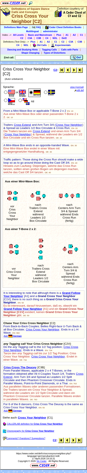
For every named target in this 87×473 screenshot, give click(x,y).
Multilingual (32, 31)
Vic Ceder (42, 461)
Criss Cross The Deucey (20, 367)
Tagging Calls (49, 49)
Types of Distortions (55, 52)
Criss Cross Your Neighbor (42, 329)
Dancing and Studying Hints (22, 49)
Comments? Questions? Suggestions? (24, 438)
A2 (74, 35)
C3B (39, 38)
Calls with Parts (69, 49)
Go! (76, 57)
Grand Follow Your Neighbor (23, 308)
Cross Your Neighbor (69, 124)
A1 (67, 35)
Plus (58, 35)
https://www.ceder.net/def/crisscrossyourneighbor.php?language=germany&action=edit (43, 454)
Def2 (64, 38)
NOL (55, 38)
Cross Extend (22, 124)
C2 (21, 38)
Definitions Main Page (16, 27)
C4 (46, 38)
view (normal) (77, 87)
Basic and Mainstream (40, 35)
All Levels (18, 35)
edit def (79, 90)
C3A (30, 38)
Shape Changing (30, 52)
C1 (81, 35)
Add (13, 336)
